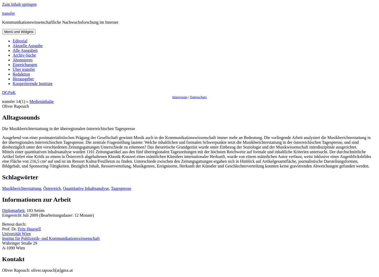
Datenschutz (198, 97)
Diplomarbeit (13, 210)
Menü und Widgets (18, 32)
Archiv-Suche (24, 55)
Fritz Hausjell (29, 229)
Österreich (52, 188)
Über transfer (24, 69)
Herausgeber (23, 79)
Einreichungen (25, 64)
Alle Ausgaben (25, 50)
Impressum (179, 97)
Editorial (20, 41)
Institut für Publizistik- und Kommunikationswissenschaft (51, 238)
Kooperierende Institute (33, 83)
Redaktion (21, 74)
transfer (8, 13)
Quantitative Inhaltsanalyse (86, 188)
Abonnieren (23, 60)
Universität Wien (16, 233)
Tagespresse (121, 188)
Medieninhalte (41, 101)
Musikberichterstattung (21, 188)
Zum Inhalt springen (19, 4)
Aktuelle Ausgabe (28, 45)
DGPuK (9, 92)
